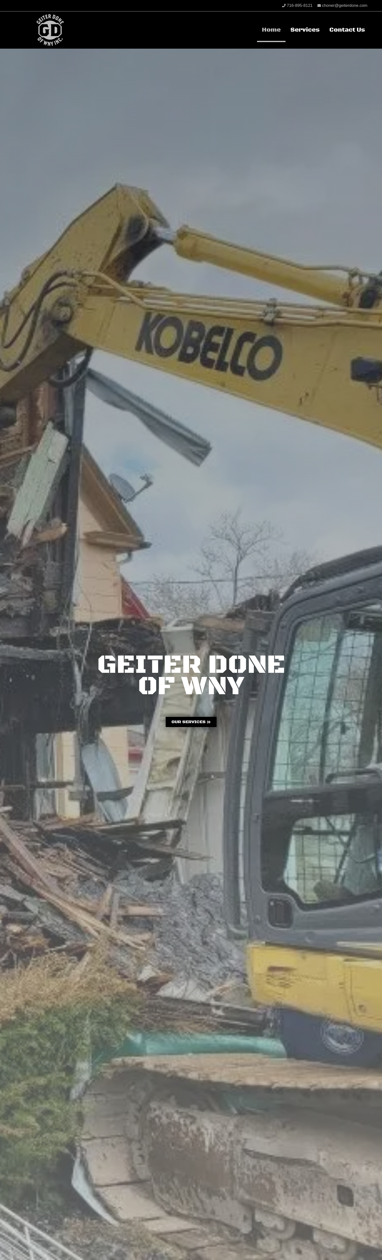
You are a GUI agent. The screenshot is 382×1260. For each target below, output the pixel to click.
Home (271, 30)
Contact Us (347, 30)
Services (305, 30)
